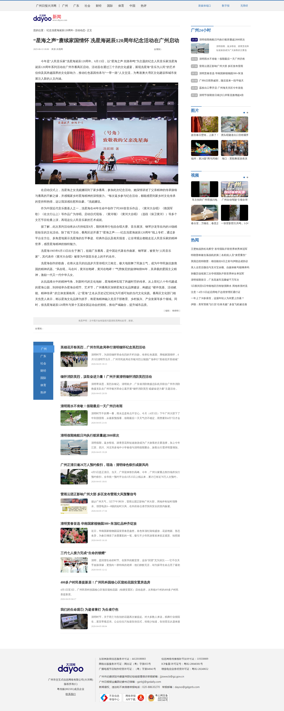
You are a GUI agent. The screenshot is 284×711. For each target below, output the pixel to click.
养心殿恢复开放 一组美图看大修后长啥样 (223, 158)
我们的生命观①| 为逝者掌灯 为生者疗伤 (89, 609)
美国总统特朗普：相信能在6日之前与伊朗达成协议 (219, 261)
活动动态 (80, 30)
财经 (99, 5)
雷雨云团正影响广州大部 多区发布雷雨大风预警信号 (98, 494)
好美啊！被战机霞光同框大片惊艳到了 (221, 135)
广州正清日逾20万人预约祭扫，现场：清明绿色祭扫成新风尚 (104, 465)
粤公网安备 (161, 695)
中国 (132, 5)
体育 (121, 5)
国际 (110, 5)
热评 (144, 5)
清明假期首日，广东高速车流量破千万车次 (215, 279)
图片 (195, 110)
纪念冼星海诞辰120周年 (60, 30)
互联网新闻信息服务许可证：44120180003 (122, 658)
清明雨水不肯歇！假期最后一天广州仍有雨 (91, 406)
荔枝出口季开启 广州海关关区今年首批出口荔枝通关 (221, 88)
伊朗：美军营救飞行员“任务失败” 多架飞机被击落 (219, 304)
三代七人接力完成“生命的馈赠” (83, 553)
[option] (197, 140)
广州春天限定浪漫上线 (234, 223)
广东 (76, 5)
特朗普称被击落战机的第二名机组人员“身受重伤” (218, 255)
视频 (195, 175)
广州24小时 (201, 30)
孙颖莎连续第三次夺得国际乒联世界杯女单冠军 (217, 273)
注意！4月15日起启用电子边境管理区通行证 (215, 292)
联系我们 (71, 694)
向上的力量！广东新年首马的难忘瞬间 (191, 158)
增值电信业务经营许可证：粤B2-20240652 (184, 669)
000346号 (163, 700)
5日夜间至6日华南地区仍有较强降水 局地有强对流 (219, 286)
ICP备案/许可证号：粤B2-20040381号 (182, 664)
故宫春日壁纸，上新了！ (244, 135)
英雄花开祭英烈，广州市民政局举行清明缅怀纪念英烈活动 (102, 347)
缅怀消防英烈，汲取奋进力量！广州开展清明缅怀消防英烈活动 (106, 377)
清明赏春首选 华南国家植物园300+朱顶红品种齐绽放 (98, 523)
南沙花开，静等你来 (204, 223)
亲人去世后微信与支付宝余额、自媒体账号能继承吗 (220, 267)
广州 (65, 5)
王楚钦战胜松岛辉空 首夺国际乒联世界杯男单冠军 (219, 249)
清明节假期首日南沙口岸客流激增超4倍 (221, 95)
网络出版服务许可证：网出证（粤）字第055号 (125, 664)
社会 (87, 5)
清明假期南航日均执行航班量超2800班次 (89, 435)
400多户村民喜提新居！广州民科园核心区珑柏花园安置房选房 (105, 582)
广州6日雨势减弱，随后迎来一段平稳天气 (221, 81)
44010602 (163, 698)
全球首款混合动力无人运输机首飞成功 (191, 135)
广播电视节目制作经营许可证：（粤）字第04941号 (127, 669)
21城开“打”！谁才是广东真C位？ (239, 199)
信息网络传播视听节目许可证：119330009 (184, 658)
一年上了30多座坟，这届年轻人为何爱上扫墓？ (217, 298)
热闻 (195, 240)
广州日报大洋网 (46, 5)
